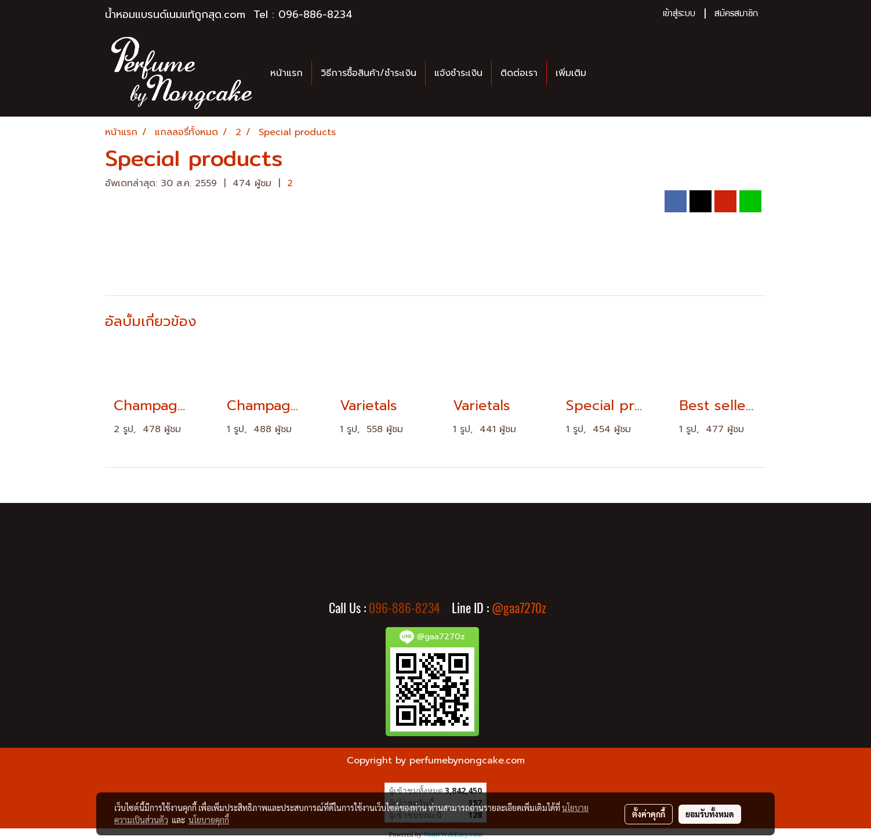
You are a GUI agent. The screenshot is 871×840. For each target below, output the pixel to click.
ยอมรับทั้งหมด (709, 814)
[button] (605, 73)
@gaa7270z (519, 608)
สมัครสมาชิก (736, 14)
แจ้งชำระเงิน (458, 73)
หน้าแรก (286, 73)
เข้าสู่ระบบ (679, 14)
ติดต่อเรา (519, 73)
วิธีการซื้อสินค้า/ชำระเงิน (368, 73)
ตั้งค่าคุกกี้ (648, 814)
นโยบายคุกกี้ (208, 819)
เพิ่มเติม (571, 73)
